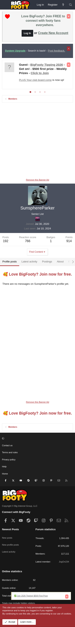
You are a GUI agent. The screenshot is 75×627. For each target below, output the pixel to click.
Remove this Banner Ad (37, 180)
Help (4, 466)
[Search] (70, 5)
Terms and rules (10, 452)
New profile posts (10, 545)
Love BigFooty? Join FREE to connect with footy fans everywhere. (43, 21)
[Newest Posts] (63, 5)
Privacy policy (8, 459)
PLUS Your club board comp (35, 79)
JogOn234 (64, 561)
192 (5, 241)
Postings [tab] (47, 261)
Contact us (7, 445)
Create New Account (53, 33)
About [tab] (60, 261)
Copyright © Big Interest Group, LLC (19, 506)
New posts (7, 538)
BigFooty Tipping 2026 (46, 64)
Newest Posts (10, 529)
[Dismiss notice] (68, 16)
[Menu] (5, 5)
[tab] (30, 92)
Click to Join (40, 73)
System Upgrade (15, 50)
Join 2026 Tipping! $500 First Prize (32, 596)
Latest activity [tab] (29, 261)
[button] (37, 438)
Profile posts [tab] (9, 261)
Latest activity (8, 552)
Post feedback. (56, 50)
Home (5, 473)
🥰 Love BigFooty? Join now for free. (37, 274)
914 (69, 241)
